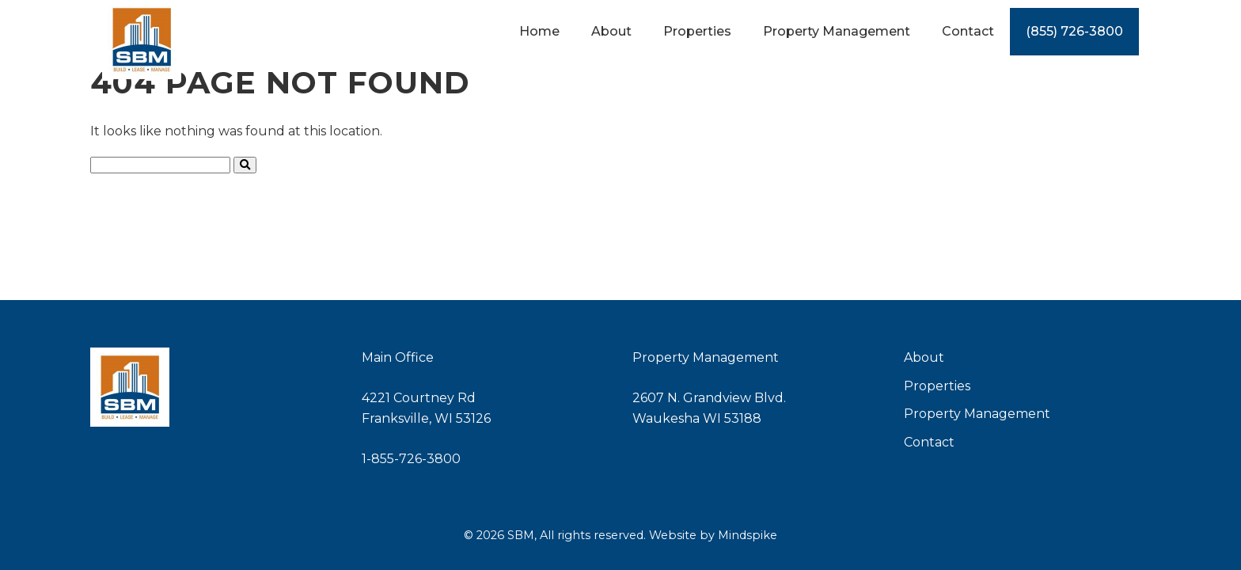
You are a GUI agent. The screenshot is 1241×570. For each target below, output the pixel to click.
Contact (929, 442)
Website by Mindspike (713, 535)
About (924, 357)
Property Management (977, 413)
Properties (937, 385)
